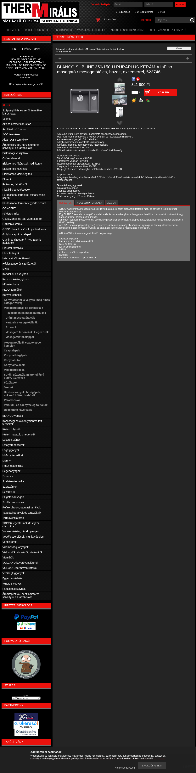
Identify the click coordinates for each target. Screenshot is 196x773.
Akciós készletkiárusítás (17, 124)
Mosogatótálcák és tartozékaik (100, 49)
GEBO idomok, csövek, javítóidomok (24, 229)
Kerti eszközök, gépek (16, 279)
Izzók (6, 268)
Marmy (7, 460)
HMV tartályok (11, 253)
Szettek (9, 387)
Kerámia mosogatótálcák (22, 322)
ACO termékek (11, 134)
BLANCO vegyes (13, 415)
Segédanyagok (11, 471)
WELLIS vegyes (12, 583)
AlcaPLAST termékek (15, 139)
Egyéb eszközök (12, 578)
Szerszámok (10, 486)
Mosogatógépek (14, 369)
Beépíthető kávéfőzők (18, 409)
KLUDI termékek (12, 289)
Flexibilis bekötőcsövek (16, 189)
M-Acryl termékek (13, 455)
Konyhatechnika (76, 49)
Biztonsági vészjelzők (15, 153)
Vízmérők (8, 557)
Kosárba (164, 92)
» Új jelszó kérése (144, 12)
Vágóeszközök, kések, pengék (21, 531)
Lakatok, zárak (11, 439)
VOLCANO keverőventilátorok (20, 562)
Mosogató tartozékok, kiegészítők (27, 332)
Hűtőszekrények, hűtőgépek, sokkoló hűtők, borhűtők (22, 394)
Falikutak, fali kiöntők (15, 184)
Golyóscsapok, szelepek (17, 234)
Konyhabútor (12, 360)
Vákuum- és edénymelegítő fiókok (26, 404)
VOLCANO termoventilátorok (20, 567)
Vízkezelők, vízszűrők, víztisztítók (23, 552)
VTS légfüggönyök (14, 573)
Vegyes (7, 118)
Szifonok (11, 327)
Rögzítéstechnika (13, 465)
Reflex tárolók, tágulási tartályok (22, 507)
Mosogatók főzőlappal (20, 337)
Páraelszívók (12, 400)
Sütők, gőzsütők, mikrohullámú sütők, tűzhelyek (24, 376)
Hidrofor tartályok (13, 247)
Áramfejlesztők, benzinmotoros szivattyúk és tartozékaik (21, 146)
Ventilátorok (10, 541)
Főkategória (61, 49)
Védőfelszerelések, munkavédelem (23, 536)
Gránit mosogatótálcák (20, 317)
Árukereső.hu (26, 727)
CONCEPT (9, 208)
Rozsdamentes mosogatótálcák (26, 312)
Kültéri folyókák (12, 429)
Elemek (7, 179)
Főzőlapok (10, 382)
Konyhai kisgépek (15, 355)
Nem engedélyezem (125, 767)
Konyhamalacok (14, 365)
